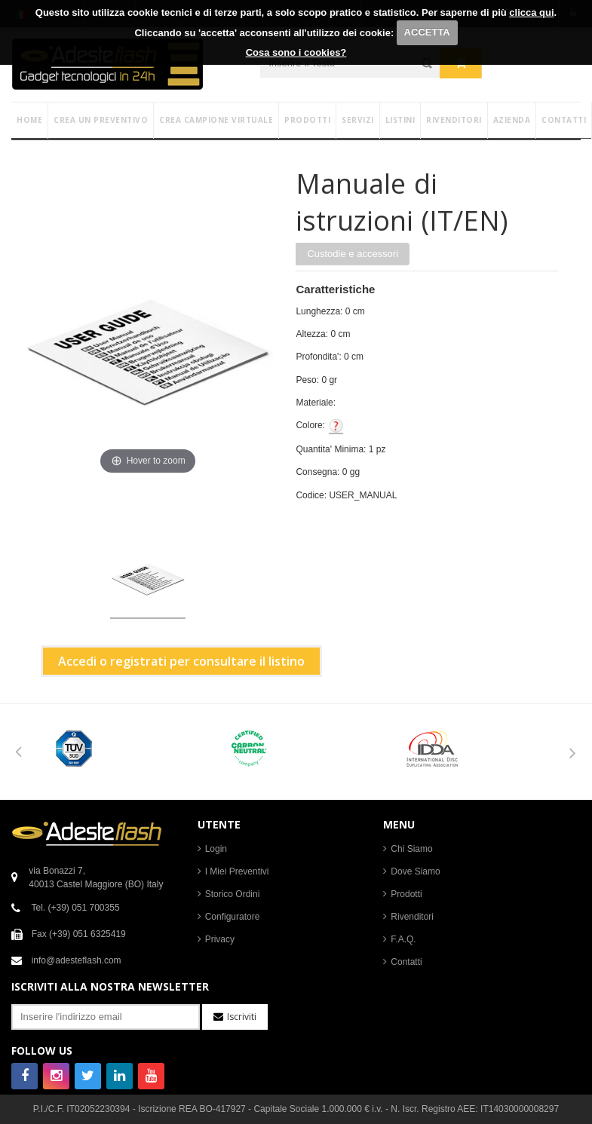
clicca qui (531, 12)
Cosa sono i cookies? (296, 52)
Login (216, 849)
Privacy (220, 939)
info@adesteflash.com (76, 960)
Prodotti (406, 894)
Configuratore (232, 916)
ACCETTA (427, 32)
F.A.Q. (403, 939)
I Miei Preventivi (237, 871)
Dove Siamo (415, 871)
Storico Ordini (232, 894)
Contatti (406, 962)
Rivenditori (412, 916)
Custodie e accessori (352, 253)
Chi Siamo (411, 849)
